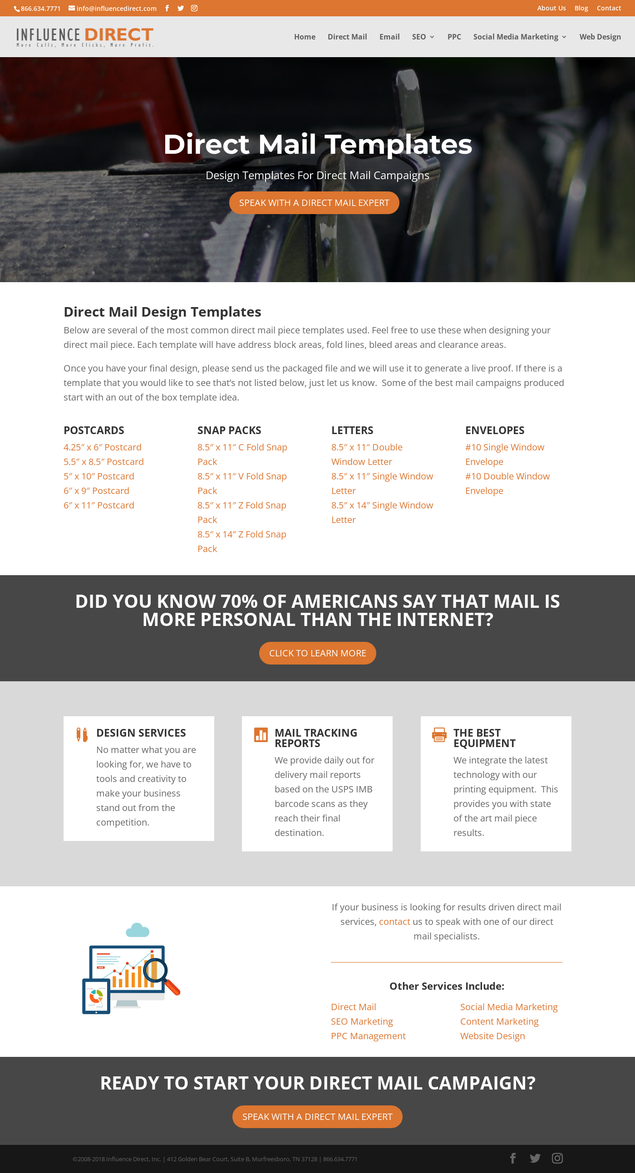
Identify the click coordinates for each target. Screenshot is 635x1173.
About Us (551, 8)
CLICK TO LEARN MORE (317, 653)
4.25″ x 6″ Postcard (103, 447)
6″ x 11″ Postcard (99, 505)
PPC (454, 38)
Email (389, 38)
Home (304, 38)
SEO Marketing (362, 1021)
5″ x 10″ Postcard (99, 476)
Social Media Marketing (515, 38)
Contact (609, 8)
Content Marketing (499, 1021)
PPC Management (368, 1036)
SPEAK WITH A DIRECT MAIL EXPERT (314, 202)
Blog (581, 8)
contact (394, 921)
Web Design (600, 38)
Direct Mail (347, 38)
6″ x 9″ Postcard (96, 490)
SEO (419, 38)
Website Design (492, 1036)
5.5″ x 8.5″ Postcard (104, 461)
